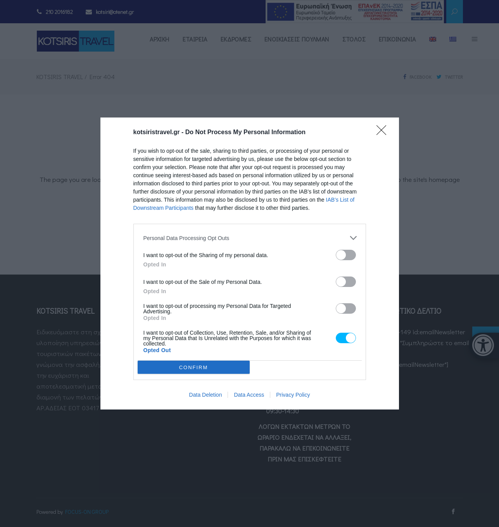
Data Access (249, 395)
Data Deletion (205, 395)
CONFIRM (193, 367)
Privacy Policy (293, 395)
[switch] (346, 255)
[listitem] (249, 238)
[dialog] (249, 263)
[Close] (383, 132)
